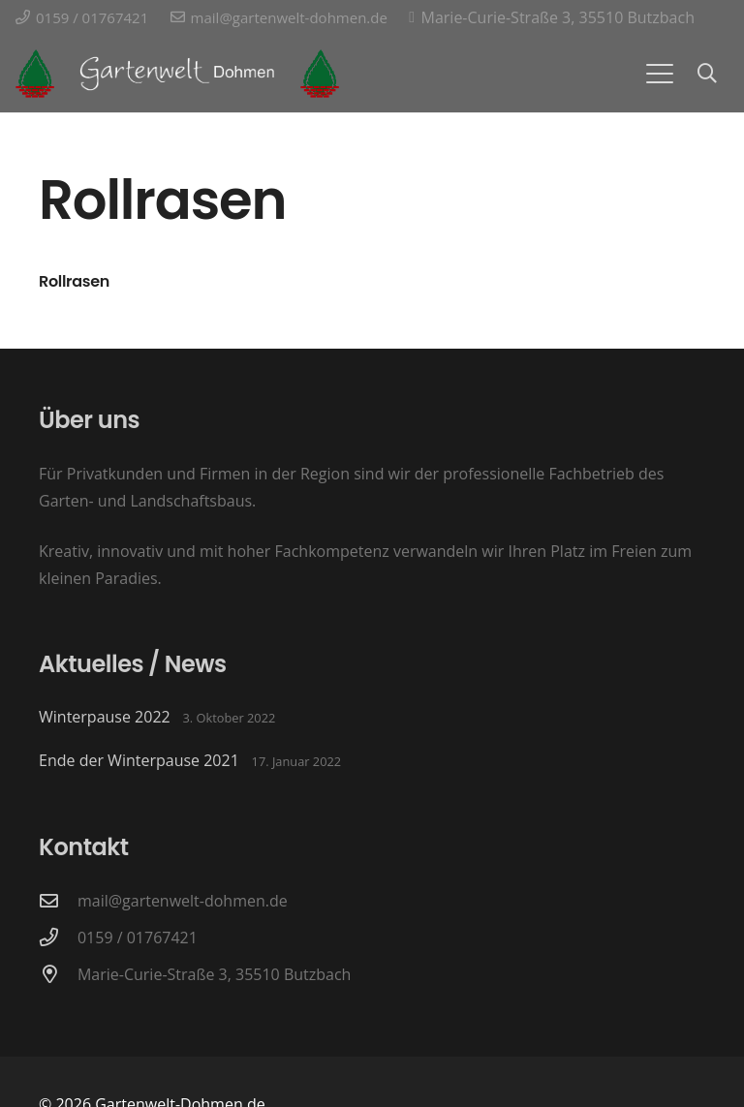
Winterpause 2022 (104, 716)
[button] (660, 73)
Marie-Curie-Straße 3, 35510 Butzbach (214, 974)
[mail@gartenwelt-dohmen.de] (58, 900)
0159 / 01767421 (138, 937)
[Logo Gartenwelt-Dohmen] (35, 73)
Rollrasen (74, 281)
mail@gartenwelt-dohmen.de (183, 900)
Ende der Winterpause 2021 (139, 760)
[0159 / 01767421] (58, 937)
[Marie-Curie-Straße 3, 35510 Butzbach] (58, 974)
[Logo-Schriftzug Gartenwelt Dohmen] (177, 73)
